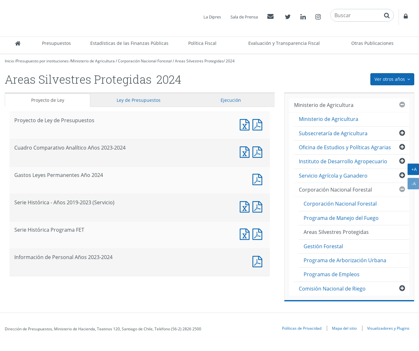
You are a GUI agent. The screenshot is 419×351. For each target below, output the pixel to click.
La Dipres (212, 17)
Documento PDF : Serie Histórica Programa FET (258, 233)
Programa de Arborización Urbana (345, 260)
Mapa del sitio (344, 328)
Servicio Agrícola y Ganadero (333, 175)
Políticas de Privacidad (301, 328)
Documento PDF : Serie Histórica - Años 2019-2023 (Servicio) (258, 206)
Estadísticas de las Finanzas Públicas (129, 43)
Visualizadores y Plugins (388, 328)
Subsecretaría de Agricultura (333, 133)
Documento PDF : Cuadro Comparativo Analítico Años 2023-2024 (258, 151)
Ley (139, 100)
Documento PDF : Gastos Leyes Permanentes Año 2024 (258, 179)
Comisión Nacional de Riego (332, 288)
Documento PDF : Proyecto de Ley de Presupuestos (258, 124)
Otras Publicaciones (372, 43)
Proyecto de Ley (47, 100)
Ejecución (231, 100)
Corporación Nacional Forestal (145, 61)
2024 (230, 61)
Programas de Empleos (332, 274)
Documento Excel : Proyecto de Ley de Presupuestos (246, 124)
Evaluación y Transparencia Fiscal (284, 43)
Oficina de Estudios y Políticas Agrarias (345, 147)
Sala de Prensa (244, 17)
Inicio (9, 61)
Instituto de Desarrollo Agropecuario (343, 161)
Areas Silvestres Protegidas (199, 61)
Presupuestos (56, 43)
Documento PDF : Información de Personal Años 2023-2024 (258, 261)
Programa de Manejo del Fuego (341, 217)
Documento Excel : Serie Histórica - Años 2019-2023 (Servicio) (246, 206)
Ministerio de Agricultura (93, 61)
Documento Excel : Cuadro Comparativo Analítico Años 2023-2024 (246, 151)
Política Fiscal (202, 43)
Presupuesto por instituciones (42, 61)
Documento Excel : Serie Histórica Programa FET (246, 233)
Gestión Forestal (323, 246)
